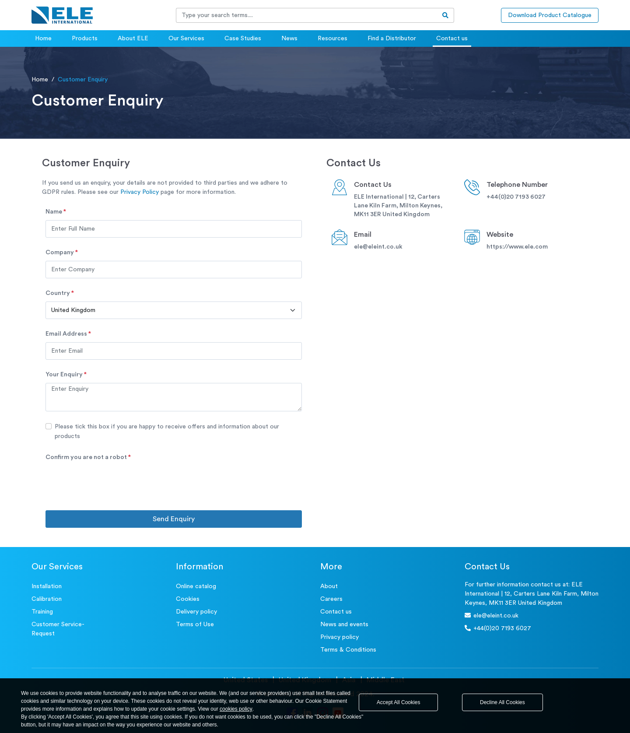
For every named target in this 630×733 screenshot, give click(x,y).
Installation (47, 586)
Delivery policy (196, 612)
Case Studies (242, 38)
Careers (331, 599)
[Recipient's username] (307, 15)
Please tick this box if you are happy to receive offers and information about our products (167, 431)
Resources (332, 38)
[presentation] (112, 483)
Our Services (186, 38)
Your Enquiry (66, 375)
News (289, 38)
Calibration (47, 599)
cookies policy (236, 709)
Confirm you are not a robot (88, 457)
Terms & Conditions (348, 650)
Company (62, 252)
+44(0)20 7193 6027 (516, 197)
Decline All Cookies (502, 702)
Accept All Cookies (398, 702)
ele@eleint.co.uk (378, 247)
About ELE (133, 38)
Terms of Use (195, 624)
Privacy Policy (139, 192)
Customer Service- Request (58, 629)
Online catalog (196, 586)
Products (85, 38)
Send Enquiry (174, 519)
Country (60, 293)
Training (42, 612)
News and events (344, 624)
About (329, 586)
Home (43, 38)
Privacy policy (339, 637)
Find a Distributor (392, 38)
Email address (68, 334)
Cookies (188, 599)
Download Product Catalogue (550, 15)
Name (56, 212)
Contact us (452, 38)
